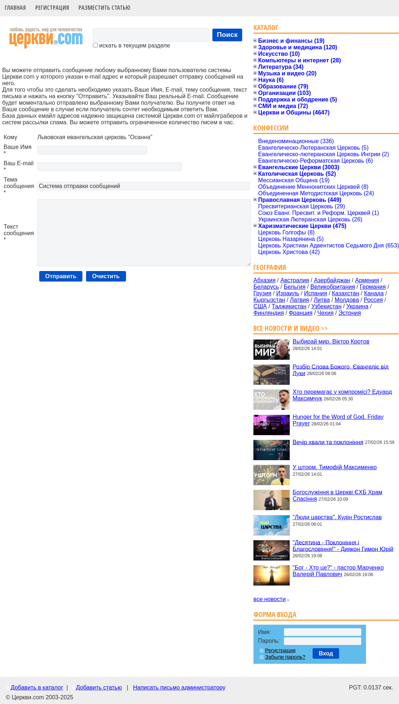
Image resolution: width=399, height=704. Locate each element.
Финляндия (268, 313)
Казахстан (345, 293)
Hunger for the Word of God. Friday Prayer (338, 420)
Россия (373, 300)
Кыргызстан (269, 300)
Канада (374, 293)
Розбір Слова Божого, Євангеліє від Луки (340, 369)
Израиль (287, 293)
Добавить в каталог (37, 687)
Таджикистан (289, 306)
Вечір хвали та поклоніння (328, 442)
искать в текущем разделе (131, 45)
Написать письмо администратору (179, 687)
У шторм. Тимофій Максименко (335, 467)
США (260, 306)
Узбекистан (326, 306)
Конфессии (271, 128)
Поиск (227, 34)
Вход (326, 653)
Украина (357, 306)
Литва (322, 300)
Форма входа (274, 614)
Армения (367, 280)
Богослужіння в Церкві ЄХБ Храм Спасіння (337, 495)
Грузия (262, 293)
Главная (15, 8)
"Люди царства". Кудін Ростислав (337, 517)
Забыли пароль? (285, 657)
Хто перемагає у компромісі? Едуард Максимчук (342, 395)
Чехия (325, 313)
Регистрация (52, 8)
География (269, 267)
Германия (373, 287)
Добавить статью (99, 687)
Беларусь (266, 287)
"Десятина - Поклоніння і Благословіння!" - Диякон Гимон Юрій (343, 545)
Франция (301, 313)
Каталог (265, 27)
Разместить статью (104, 8)
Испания (315, 293)
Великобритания (332, 287)
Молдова (347, 300)
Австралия (294, 280)
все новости (269, 599)
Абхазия (264, 280)
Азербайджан (332, 280)
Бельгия (294, 287)
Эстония (349, 313)
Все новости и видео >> (290, 328)
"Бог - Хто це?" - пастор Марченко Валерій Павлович (338, 571)
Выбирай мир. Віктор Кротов (331, 341)
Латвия (299, 300)
